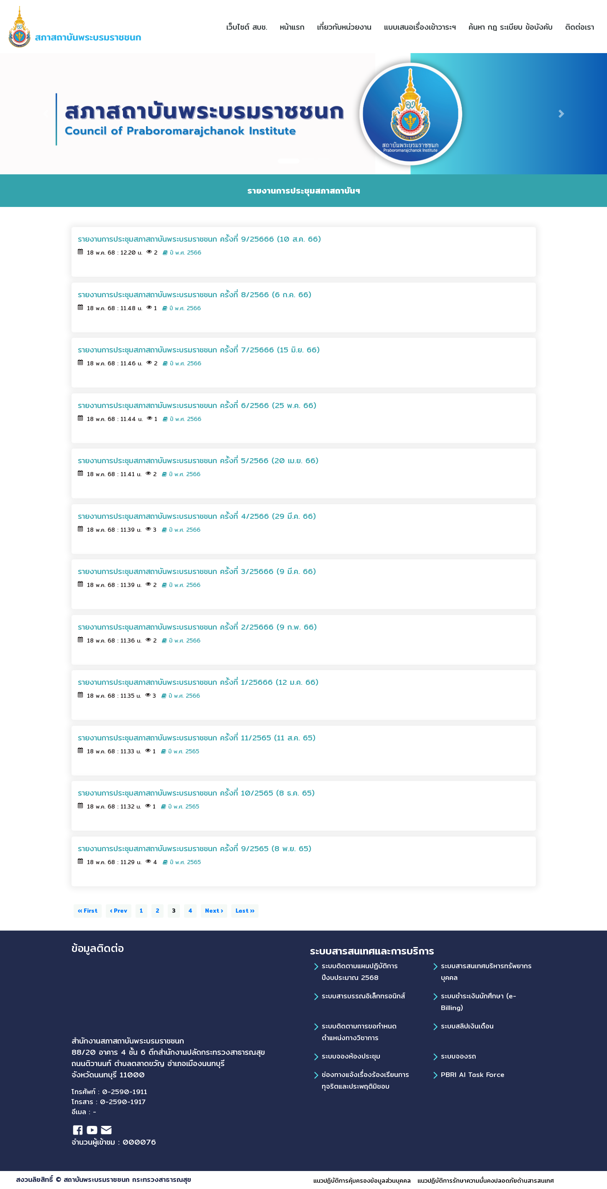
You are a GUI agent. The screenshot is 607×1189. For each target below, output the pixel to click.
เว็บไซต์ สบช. (250, 26)
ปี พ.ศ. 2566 (182, 253)
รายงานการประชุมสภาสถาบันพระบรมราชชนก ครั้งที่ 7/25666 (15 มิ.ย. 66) (199, 350)
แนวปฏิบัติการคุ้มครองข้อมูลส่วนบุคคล (362, 1180)
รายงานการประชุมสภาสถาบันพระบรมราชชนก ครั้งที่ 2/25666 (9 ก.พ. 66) (197, 627)
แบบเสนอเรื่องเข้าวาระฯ (423, 26)
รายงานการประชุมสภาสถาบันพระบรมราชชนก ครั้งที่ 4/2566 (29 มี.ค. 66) (197, 516)
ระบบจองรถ (458, 1056)
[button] (410, 27)
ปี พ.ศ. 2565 (180, 751)
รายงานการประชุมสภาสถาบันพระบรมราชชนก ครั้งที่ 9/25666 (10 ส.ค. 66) (199, 239)
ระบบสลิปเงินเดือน (467, 1026)
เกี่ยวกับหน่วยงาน (344, 27)
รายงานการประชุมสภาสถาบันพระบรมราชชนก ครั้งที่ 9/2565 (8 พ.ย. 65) (194, 848)
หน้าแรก (295, 26)
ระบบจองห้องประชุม (351, 1056)
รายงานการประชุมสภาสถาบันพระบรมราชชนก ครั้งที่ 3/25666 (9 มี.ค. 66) (197, 571)
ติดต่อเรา (582, 26)
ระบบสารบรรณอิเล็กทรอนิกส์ (363, 996)
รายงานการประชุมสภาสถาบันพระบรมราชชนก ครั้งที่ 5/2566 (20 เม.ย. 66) (198, 460)
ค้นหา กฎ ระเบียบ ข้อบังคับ (514, 26)
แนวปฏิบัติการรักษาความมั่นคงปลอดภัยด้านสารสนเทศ (485, 1180)
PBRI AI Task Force (473, 1074)
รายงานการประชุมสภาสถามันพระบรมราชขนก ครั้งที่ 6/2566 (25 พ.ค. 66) (197, 405)
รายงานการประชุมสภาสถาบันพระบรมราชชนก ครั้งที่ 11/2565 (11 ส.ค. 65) (196, 738)
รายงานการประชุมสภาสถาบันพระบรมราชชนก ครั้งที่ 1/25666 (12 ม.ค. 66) (198, 682)
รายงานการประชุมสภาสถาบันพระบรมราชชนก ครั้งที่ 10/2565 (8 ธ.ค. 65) (196, 793)
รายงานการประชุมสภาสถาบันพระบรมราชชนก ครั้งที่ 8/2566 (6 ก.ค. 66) (194, 294)
